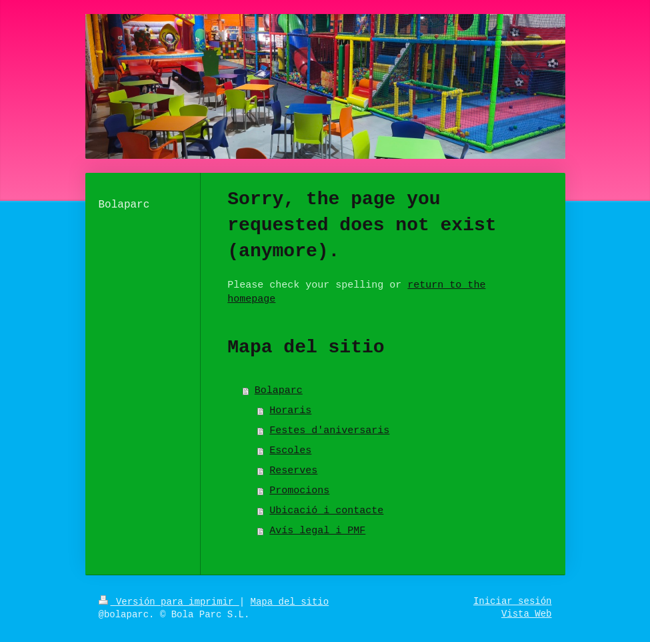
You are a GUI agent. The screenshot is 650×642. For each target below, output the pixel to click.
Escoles (290, 450)
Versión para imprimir (169, 602)
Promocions (299, 491)
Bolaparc (279, 390)
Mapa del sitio (290, 602)
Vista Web (526, 614)
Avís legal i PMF (317, 531)
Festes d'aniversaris (329, 430)
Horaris (290, 410)
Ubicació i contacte (326, 511)
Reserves (293, 470)
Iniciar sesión (512, 601)
